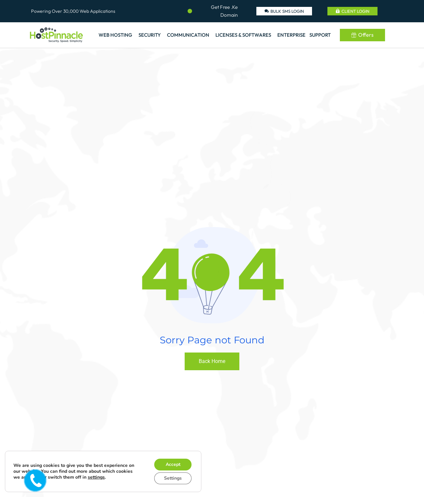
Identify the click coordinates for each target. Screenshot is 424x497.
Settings (173, 478)
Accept (173, 464)
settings (96, 477)
